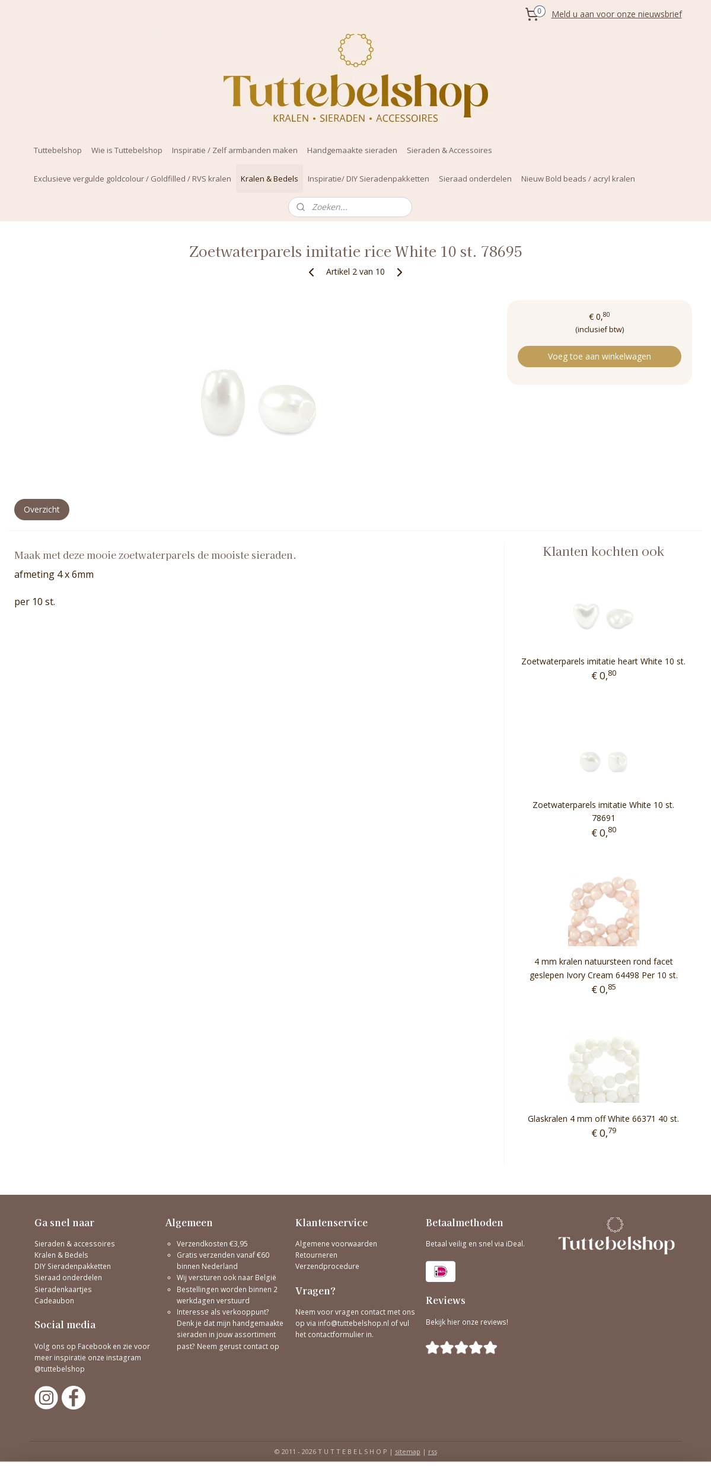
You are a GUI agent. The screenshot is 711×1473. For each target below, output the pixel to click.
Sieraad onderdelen (475, 178)
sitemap (407, 1451)
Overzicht (42, 509)
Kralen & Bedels (269, 178)
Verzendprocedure (327, 1266)
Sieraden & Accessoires (449, 150)
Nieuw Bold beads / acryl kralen (578, 178)
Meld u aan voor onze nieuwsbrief (616, 14)
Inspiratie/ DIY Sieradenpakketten (368, 178)
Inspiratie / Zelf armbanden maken (235, 150)
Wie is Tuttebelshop (126, 150)
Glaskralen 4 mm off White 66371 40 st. (603, 1118)
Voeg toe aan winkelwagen (599, 356)
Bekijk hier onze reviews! (467, 1322)
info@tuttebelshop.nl (353, 1323)
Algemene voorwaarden (336, 1244)
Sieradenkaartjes (63, 1289)
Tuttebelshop (58, 150)
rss (432, 1451)
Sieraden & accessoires (74, 1244)
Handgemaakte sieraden (352, 150)
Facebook (94, 1346)
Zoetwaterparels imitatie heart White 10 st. (603, 661)
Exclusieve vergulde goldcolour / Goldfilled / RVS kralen (132, 178)
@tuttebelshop (60, 1369)
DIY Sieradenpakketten (72, 1266)
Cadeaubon (54, 1301)
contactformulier (337, 1334)
